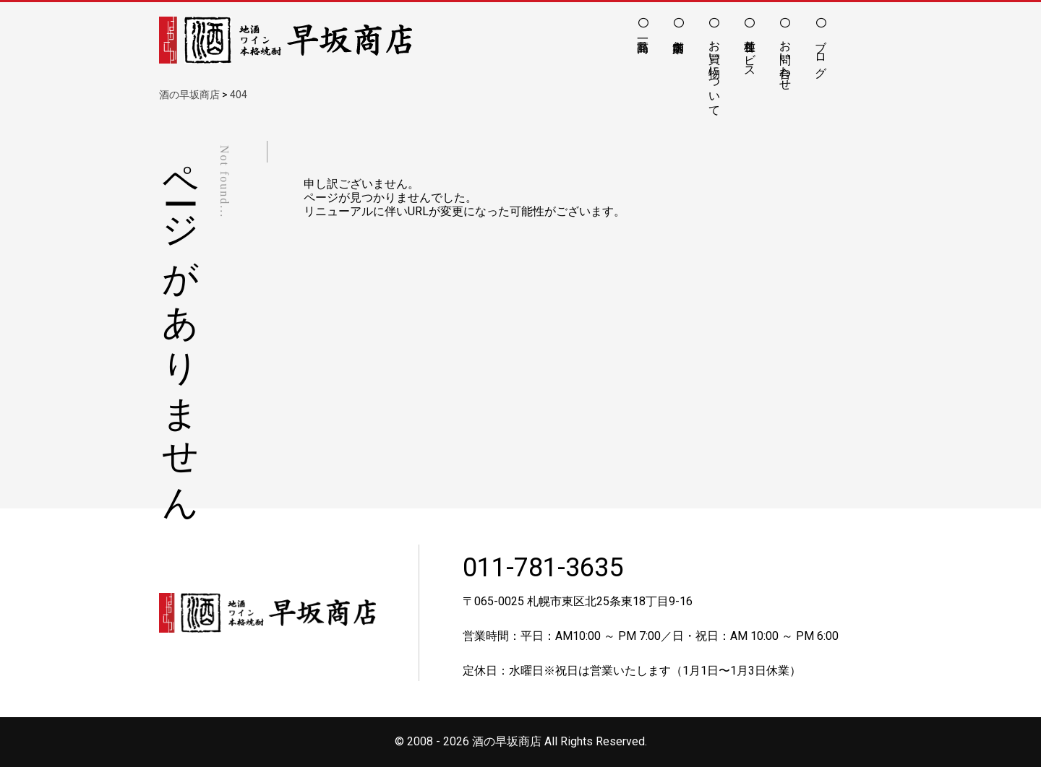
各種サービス (750, 52)
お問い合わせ (785, 58)
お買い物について (714, 71)
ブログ (821, 52)
